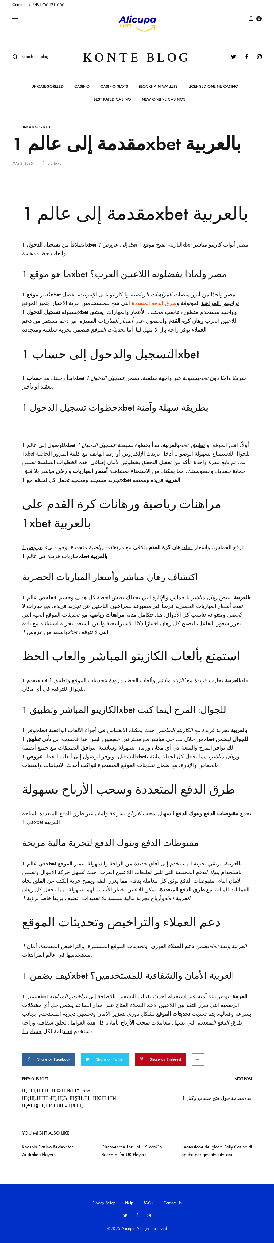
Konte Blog (137, 57)
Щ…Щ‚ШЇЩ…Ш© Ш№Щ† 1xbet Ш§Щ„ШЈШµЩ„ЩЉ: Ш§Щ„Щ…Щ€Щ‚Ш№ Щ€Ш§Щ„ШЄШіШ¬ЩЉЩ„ (70, 1095)
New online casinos (163, 99)
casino (82, 86)
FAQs (148, 1200)
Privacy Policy (103, 1200)
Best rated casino (112, 99)
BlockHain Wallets (158, 86)
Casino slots (114, 86)
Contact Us (172, 1200)
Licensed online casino (213, 86)
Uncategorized (47, 86)
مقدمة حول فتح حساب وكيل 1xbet (217, 1096)
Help (129, 1200)
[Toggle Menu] (15, 18)
